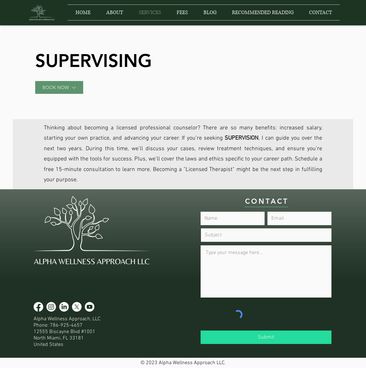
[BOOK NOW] (59, 87)
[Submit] (266, 337)
